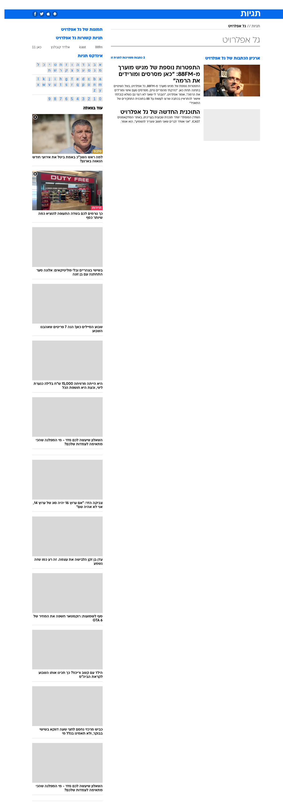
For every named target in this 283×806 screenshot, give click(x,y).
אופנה (79, 4)
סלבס (170, 4)
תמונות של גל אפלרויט (77, 30)
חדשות (233, 4)
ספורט (218, 4)
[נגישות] (6, 5)
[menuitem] (231, 4)
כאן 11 (32, 47)
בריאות (129, 4)
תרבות (185, 4)
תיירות (114, 4)
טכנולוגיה (96, 4)
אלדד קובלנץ (55, 47)
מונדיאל (201, 4)
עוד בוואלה (88, 108)
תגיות (251, 26)
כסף (157, 4)
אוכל (144, 4)
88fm (94, 47)
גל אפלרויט (232, 26)
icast (78, 47)
